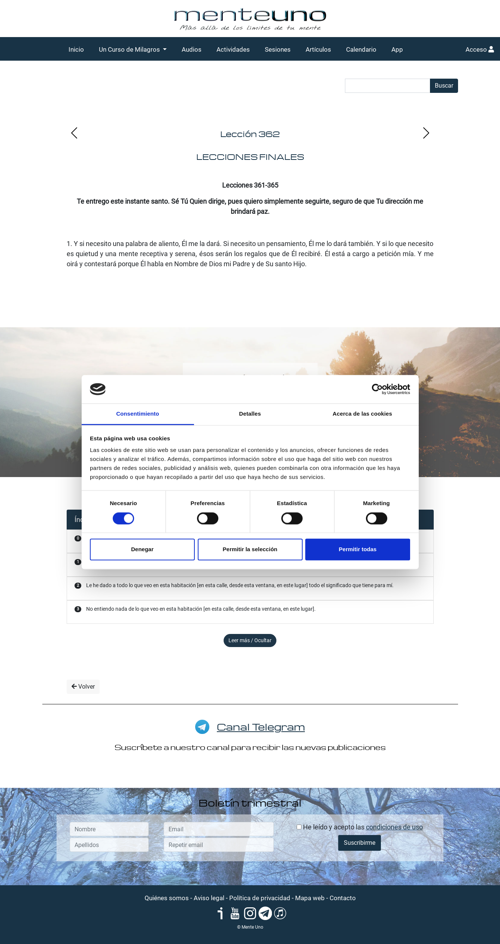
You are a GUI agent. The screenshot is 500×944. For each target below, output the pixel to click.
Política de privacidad (259, 898)
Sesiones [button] (278, 49)
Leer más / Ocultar (250, 640)
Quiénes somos (167, 898)
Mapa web (310, 898)
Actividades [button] (233, 49)
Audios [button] (191, 49)
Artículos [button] (318, 49)
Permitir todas (358, 549)
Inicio (76, 49)
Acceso (480, 49)
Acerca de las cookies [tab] (362, 414)
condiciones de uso (394, 827)
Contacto (343, 898)
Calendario (361, 49)
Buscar (444, 85)
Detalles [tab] (250, 414)
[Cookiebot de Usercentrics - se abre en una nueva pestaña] (377, 389)
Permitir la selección (250, 549)
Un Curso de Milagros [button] (130, 49)
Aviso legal (209, 898)
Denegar (142, 549)
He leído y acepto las (360, 827)
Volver (83, 686)
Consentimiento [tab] (137, 414)
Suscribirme (359, 842)
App (397, 49)
